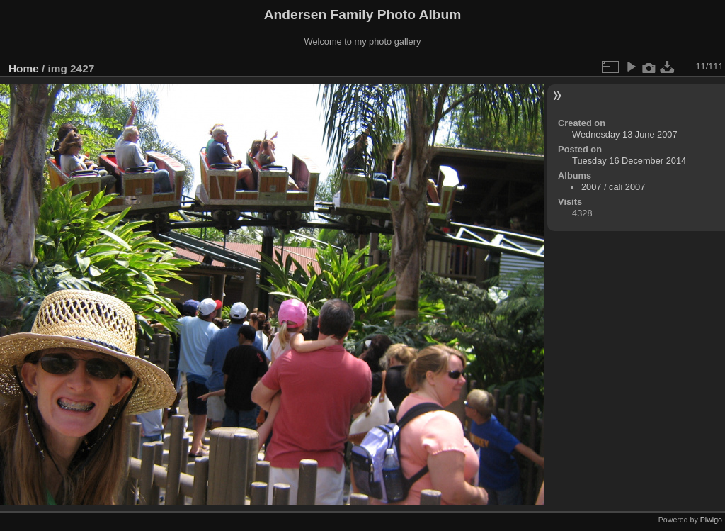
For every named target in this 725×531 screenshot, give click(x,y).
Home (23, 68)
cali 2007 (627, 186)
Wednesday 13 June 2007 (624, 134)
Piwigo (711, 519)
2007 (591, 186)
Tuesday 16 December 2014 (629, 160)
